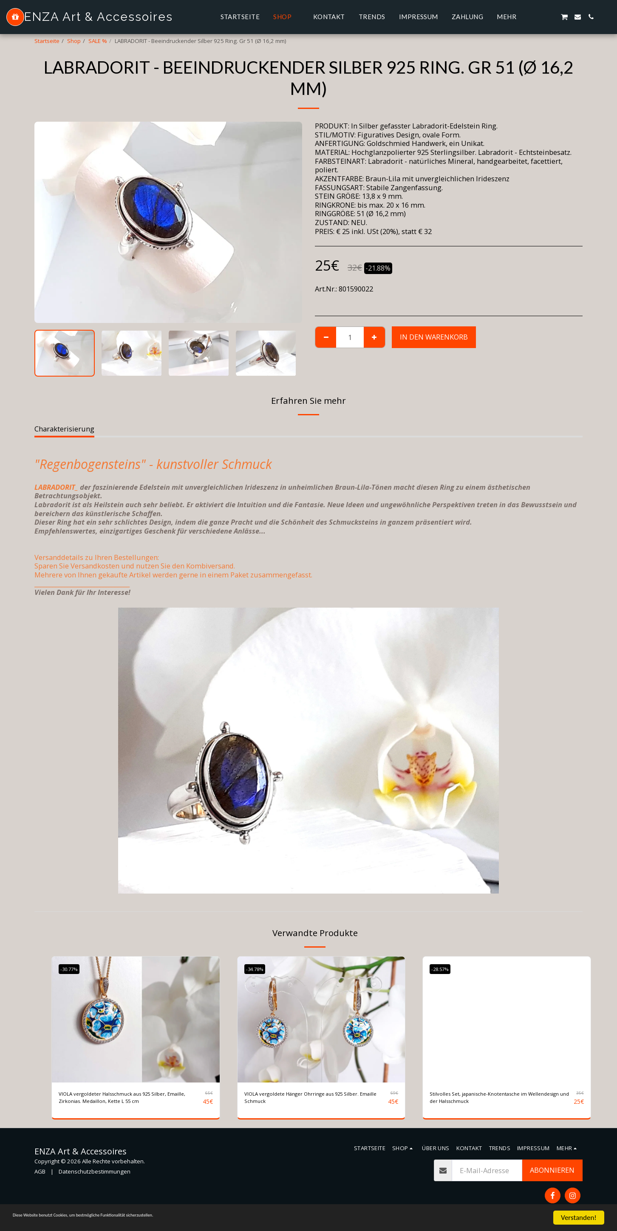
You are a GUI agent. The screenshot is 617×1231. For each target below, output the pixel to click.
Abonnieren (552, 1174)
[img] (136, 1019)
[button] (538, 17)
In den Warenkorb (434, 337)
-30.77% (73, 969)
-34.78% (258, 969)
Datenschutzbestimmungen (94, 1175)
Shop (74, 41)
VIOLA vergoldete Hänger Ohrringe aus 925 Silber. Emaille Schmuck (314, 1099)
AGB (39, 1175)
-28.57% (444, 969)
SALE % (97, 41)
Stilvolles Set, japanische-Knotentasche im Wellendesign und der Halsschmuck (499, 1099)
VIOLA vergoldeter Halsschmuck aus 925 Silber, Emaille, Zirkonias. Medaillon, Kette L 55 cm (128, 1100)
